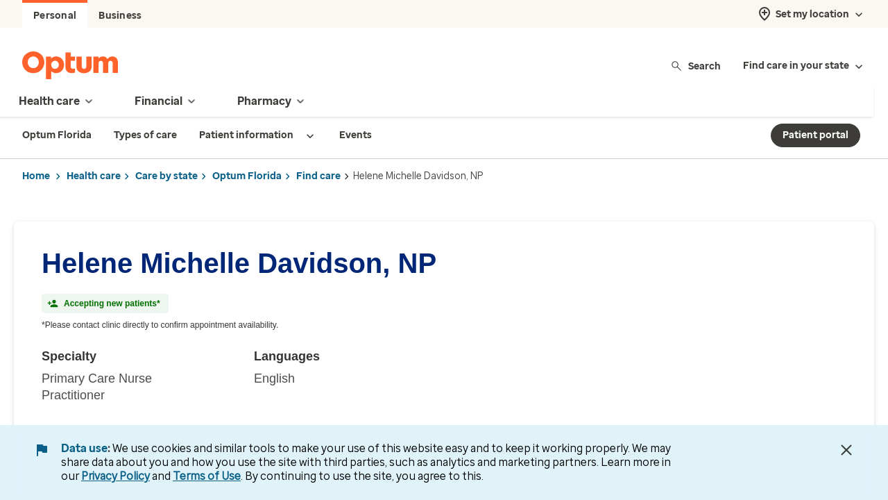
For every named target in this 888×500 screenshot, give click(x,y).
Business (120, 16)
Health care (94, 176)
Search (695, 65)
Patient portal (815, 135)
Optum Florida (247, 176)
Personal (54, 16)
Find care (318, 176)
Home (36, 176)
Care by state (166, 176)
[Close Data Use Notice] (846, 450)
